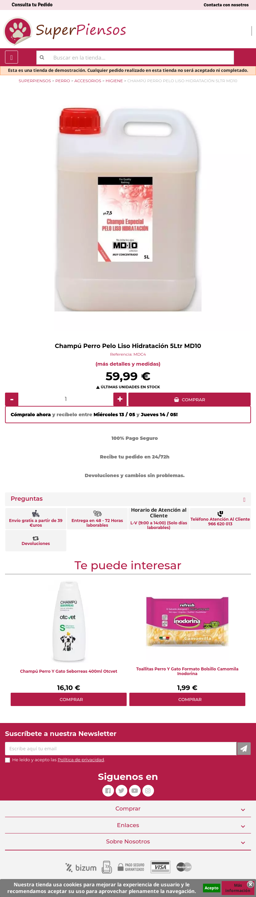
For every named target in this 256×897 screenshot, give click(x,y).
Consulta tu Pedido (32, 5)
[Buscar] (135, 58)
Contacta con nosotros (226, 5)
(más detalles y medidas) (128, 364)
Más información (237, 887)
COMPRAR (193, 399)
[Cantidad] (65, 399)
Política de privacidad (81, 759)
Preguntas (27, 498)
